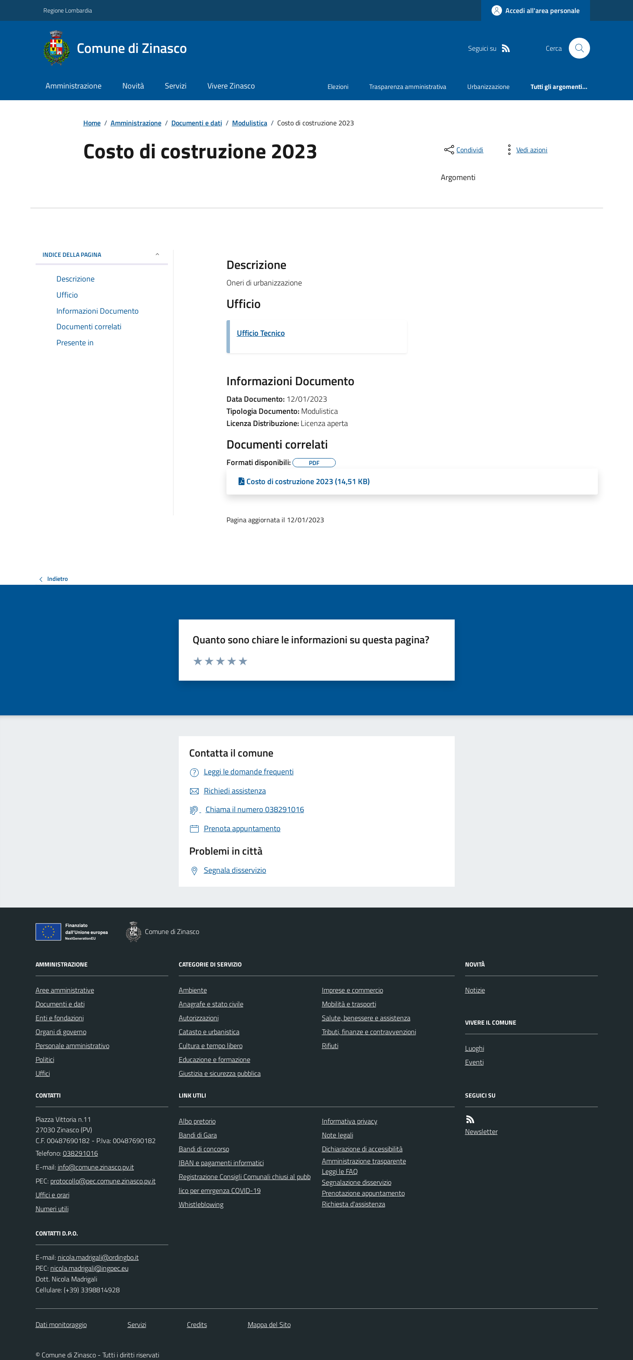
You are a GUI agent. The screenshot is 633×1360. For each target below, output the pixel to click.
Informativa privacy (349, 1121)
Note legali (337, 1135)
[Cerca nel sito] (576, 48)
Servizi (176, 86)
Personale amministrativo (72, 1045)
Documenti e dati (196, 123)
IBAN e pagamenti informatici (221, 1162)
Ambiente (193, 990)
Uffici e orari (52, 1195)
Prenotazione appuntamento (363, 1193)
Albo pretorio (197, 1121)
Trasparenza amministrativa (407, 87)
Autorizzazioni (199, 1018)
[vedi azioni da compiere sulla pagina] (525, 150)
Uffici (43, 1073)
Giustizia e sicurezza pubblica (220, 1073)
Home (92, 123)
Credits (197, 1324)
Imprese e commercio (352, 990)
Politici (45, 1059)
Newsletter (481, 1131)
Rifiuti (330, 1045)
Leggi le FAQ (340, 1171)
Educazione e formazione (214, 1059)
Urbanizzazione (488, 87)
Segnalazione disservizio (356, 1182)
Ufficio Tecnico (261, 333)
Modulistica (249, 123)
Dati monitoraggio (61, 1324)
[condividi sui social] (463, 150)
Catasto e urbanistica (209, 1031)
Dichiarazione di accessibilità (362, 1149)
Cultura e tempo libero (211, 1045)
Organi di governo (61, 1031)
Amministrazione (74, 86)
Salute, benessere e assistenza (366, 1018)
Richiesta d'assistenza (353, 1204)
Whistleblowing (201, 1204)
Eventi (474, 1062)
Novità (133, 86)
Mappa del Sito (269, 1324)
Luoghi (474, 1048)
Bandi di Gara (198, 1135)
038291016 (80, 1153)
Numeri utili (52, 1208)
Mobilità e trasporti (349, 1004)
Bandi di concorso (204, 1149)
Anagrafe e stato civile (211, 1004)
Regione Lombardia (67, 10)
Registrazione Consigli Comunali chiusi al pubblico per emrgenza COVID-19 (245, 1183)
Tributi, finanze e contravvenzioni (369, 1031)
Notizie (475, 990)
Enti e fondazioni (60, 1018)
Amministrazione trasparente (364, 1161)
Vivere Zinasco (231, 86)
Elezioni (338, 87)
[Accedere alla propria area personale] (535, 10)
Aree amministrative (65, 990)
